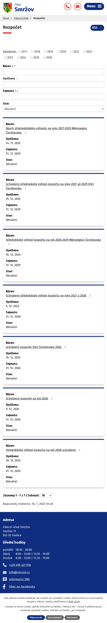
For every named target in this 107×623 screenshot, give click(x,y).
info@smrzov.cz (19, 572)
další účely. (74, 601)
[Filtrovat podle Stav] (53, 109)
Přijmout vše (36, 617)
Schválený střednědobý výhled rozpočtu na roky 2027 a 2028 (49, 295)
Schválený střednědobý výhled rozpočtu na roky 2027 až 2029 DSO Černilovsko (50, 186)
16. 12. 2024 (13, 254)
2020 (63, 51)
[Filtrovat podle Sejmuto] (53, 96)
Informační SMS (19, 579)
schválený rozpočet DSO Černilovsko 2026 (36, 347)
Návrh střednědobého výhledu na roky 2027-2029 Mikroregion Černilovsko (46, 130)
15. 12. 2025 (13, 199)
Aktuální (11, 164)
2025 (36, 57)
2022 (89, 51)
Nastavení (72, 617)
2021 (76, 51)
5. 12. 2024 (12, 306)
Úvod (6, 18)
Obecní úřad (21, 18)
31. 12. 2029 (13, 153)
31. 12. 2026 (13, 368)
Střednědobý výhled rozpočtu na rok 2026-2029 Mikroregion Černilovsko (53, 242)
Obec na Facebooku (22, 586)
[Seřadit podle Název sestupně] (15, 66)
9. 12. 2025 (12, 409)
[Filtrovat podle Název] (53, 72)
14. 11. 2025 (13, 143)
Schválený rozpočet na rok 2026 (30, 398)
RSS (97, 27)
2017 (24, 51)
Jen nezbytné (54, 617)
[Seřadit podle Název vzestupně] (15, 65)
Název (8, 66)
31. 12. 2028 (13, 316)
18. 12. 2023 (13, 460)
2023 (10, 57)
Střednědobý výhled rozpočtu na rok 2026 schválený (44, 450)
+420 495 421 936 (20, 565)
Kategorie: (9, 51)
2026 (49, 57)
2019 (50, 51)
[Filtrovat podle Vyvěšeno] (53, 84)
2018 (37, 51)
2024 (23, 57)
